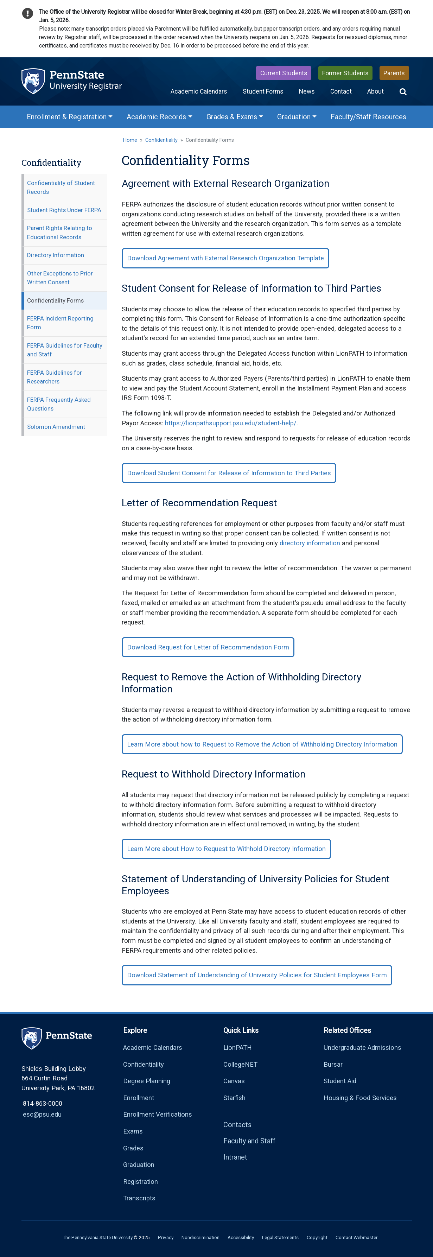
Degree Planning (146, 1081)
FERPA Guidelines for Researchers (54, 377)
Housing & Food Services (360, 1098)
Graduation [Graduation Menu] (294, 117)
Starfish (234, 1098)
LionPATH (237, 1047)
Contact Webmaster (357, 1237)
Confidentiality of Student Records (61, 187)
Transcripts (139, 1198)
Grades (133, 1148)
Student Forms (263, 91)
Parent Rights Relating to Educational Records (59, 232)
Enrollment (138, 1098)
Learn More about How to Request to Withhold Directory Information (226, 848)
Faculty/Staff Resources (368, 117)
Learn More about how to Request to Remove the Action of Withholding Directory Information (262, 744)
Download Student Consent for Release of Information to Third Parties (229, 473)
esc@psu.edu (42, 1114)
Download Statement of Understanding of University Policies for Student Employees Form (257, 975)
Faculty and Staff (249, 1141)
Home (130, 140)
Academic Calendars (199, 91)
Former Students (345, 73)
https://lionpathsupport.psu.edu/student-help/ (231, 423)
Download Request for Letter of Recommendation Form (208, 647)
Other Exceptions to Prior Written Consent (60, 278)
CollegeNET (240, 1064)
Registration (140, 1181)
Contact (341, 91)
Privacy (165, 1237)
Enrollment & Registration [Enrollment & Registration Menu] (67, 117)
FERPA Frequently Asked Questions (59, 404)
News (307, 91)
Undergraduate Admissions (362, 1047)
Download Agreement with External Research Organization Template (225, 258)
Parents (394, 73)
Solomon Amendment (56, 426)
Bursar (333, 1064)
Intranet (235, 1157)
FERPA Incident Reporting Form (60, 323)
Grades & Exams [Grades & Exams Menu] (231, 117)
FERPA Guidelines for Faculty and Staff (64, 350)
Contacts (237, 1124)
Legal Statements (280, 1237)
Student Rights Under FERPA (64, 210)
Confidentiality (161, 140)
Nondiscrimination (200, 1237)
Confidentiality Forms (55, 300)
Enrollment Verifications (157, 1114)
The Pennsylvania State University (98, 1237)
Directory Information (55, 255)
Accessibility (241, 1237)
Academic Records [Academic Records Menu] (156, 117)
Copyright (317, 1237)
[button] (403, 91)
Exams (133, 1131)
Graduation (138, 1164)
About (375, 91)
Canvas (234, 1081)
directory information (310, 543)
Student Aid (340, 1081)
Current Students (283, 73)
